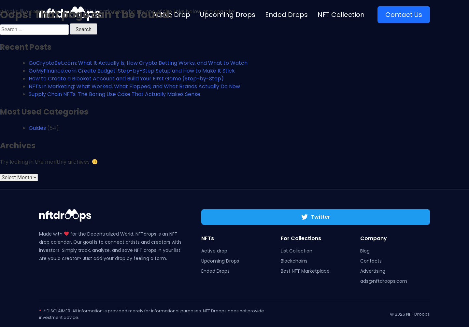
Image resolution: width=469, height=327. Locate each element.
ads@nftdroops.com (383, 281)
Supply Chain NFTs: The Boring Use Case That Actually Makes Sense (114, 94)
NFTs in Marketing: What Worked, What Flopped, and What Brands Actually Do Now (134, 86)
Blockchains (294, 261)
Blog (365, 251)
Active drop (214, 251)
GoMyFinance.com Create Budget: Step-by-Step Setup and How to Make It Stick (132, 71)
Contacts (371, 261)
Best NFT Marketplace (305, 271)
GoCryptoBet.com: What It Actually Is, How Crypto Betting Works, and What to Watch (138, 63)
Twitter (315, 217)
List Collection (296, 251)
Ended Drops (215, 271)
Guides (37, 128)
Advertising (372, 271)
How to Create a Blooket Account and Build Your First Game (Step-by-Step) (126, 78)
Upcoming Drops (220, 261)
